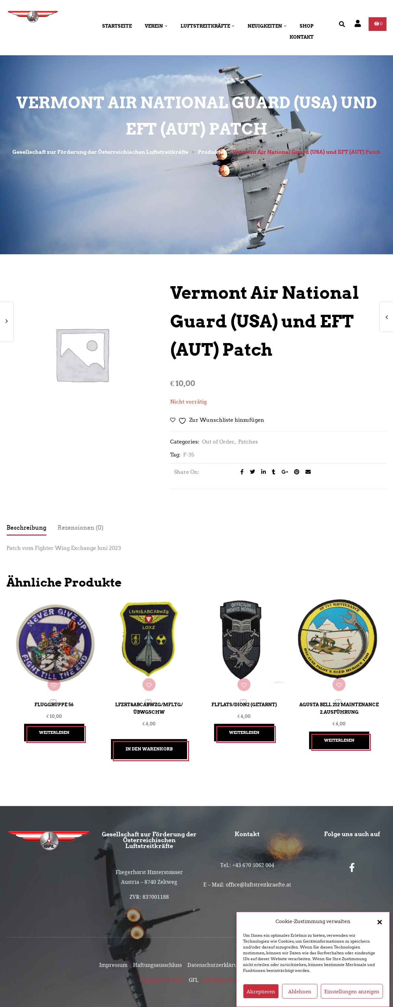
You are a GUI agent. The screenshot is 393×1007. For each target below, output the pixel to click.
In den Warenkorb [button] (149, 742)
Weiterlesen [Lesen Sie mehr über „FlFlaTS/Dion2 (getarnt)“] (244, 726)
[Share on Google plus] (283, 472)
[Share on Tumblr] (272, 472)
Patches (248, 442)
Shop (307, 26)
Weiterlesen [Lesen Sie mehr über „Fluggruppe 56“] (54, 726)
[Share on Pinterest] (295, 472)
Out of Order (218, 442)
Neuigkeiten (267, 26)
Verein (156, 26)
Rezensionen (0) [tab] (80, 527)
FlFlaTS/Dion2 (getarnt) (244, 698)
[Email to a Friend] (306, 472)
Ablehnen (299, 993)
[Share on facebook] (240, 472)
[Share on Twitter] (250, 472)
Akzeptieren (261, 993)
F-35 (188, 455)
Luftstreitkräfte (208, 26)
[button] (379, 923)
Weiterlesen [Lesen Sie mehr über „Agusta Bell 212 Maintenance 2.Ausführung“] (339, 733)
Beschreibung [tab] (27, 527)
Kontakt (302, 37)
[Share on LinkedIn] (261, 472)
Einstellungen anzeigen (351, 993)
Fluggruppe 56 (54, 698)
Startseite (117, 26)
